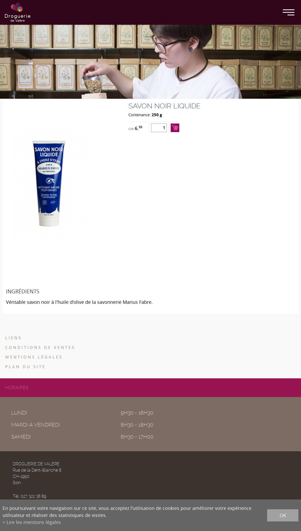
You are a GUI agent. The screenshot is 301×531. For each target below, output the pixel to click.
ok (283, 515)
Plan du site (25, 366)
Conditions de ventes (40, 347)
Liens (13, 337)
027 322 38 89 (33, 496)
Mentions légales (34, 357)
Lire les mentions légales (34, 522)
